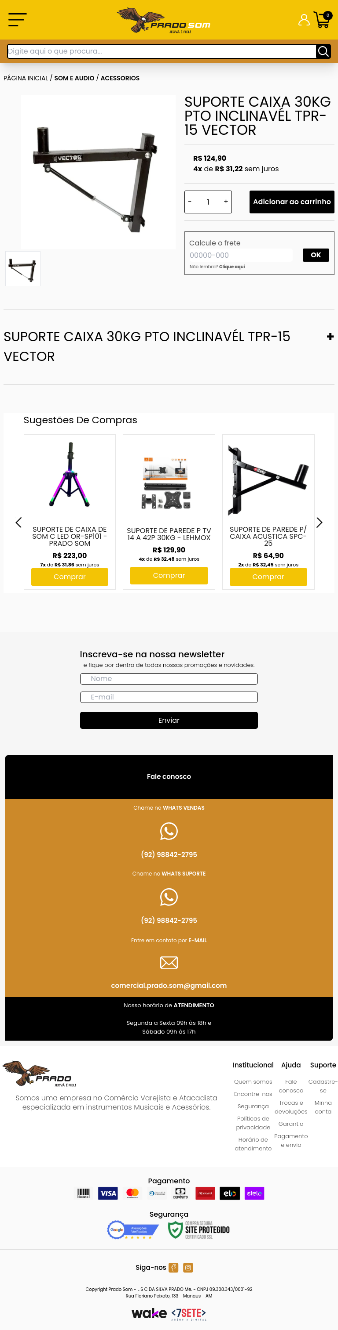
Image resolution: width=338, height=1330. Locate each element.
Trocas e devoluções (291, 1107)
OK (316, 255)
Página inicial (26, 78)
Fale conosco (291, 1086)
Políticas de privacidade (253, 1123)
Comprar (70, 577)
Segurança (253, 1106)
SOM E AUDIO (75, 78)
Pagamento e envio (291, 1140)
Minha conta (323, 1107)
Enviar (169, 720)
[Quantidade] (208, 202)
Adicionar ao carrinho (292, 202)
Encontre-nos (253, 1094)
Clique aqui (232, 266)
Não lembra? (217, 266)
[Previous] (18, 522)
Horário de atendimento (253, 1144)
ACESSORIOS (120, 78)
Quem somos (253, 1082)
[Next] (319, 522)
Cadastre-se (323, 1086)
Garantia (291, 1124)
